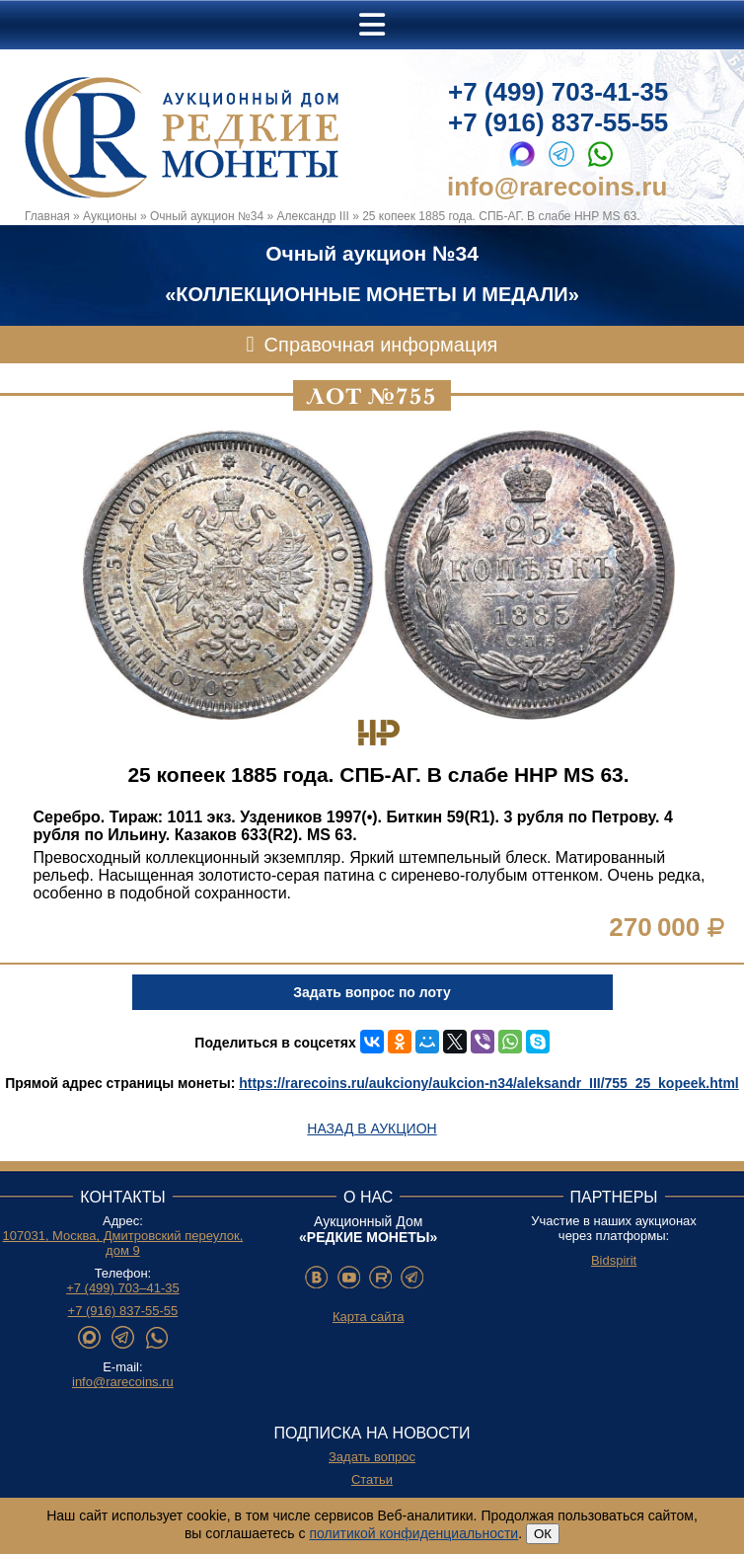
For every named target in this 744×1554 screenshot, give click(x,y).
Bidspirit (613, 1260)
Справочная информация (381, 344)
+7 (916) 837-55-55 (558, 122)
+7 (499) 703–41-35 (123, 1288)
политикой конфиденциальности (413, 1533)
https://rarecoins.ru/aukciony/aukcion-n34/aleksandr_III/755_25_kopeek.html (489, 1083)
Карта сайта (368, 1316)
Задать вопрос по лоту (371, 992)
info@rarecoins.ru (557, 186)
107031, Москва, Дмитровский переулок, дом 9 (123, 1243)
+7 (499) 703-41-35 (558, 92)
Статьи (372, 1479)
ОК (543, 1533)
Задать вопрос (372, 1456)
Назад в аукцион (371, 1128)
